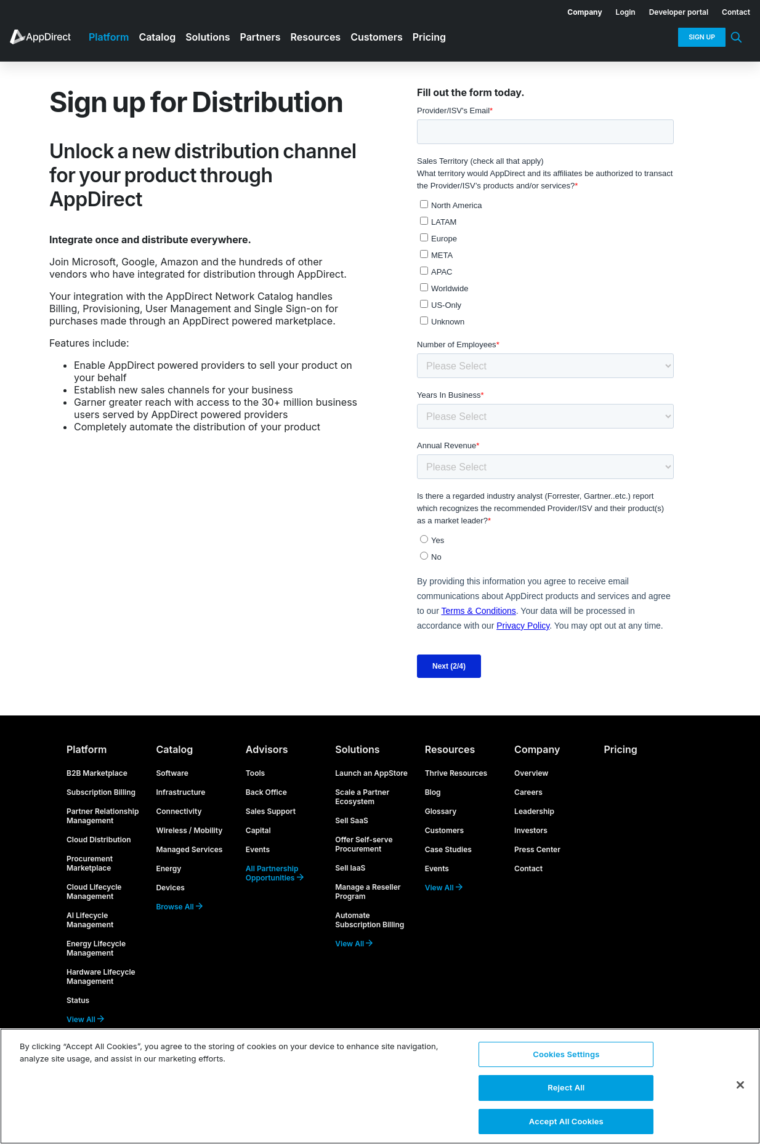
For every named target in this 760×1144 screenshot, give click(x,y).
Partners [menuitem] (260, 37)
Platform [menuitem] (109, 37)
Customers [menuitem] (376, 37)
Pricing (620, 749)
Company (537, 749)
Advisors (267, 749)
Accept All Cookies (566, 1118)
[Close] (740, 1084)
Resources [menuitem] (316, 37)
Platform (87, 749)
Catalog (174, 749)
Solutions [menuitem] (207, 37)
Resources (450, 749)
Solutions (357, 749)
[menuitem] (578, 9)
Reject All (566, 1087)
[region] (380, 1085)
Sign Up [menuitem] (702, 37)
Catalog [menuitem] (157, 37)
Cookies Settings (566, 1055)
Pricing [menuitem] (429, 37)
